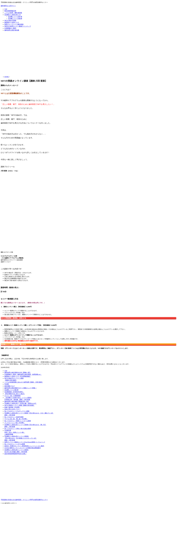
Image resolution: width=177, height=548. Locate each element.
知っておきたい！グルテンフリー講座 (16, 411)
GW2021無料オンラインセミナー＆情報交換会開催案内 (22, 448)
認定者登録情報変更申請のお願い (15, 453)
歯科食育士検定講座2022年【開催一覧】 (17, 372)
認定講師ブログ (9, 386)
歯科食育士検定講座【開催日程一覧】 (16, 401)
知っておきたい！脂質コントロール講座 (17, 421)
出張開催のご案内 (10, 28)
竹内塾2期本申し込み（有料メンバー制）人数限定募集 (14, 432)
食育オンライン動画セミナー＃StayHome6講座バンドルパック (24, 442)
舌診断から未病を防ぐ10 (12, 14)
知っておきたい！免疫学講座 (14, 417)
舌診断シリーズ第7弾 (15, 16)
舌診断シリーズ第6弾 (15, 18)
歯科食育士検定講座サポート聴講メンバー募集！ (20, 388)
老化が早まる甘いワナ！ (12, 409)
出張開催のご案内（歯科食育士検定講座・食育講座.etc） (23, 374)
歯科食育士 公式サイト (8, 6)
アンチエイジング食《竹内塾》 (14, 423)
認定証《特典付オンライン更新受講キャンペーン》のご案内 (24, 446)
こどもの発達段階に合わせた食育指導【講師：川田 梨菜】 (23, 382)
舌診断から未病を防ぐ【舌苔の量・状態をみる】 (20, 403)
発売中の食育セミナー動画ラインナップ (17, 26)
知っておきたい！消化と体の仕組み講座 (17, 428)
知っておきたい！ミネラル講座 (14, 444)
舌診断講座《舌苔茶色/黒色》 (14, 392)
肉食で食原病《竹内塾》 (12, 407)
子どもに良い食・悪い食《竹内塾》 (16, 419)
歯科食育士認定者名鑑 (11, 30)
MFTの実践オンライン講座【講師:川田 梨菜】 (19, 405)
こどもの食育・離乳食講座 (13, 13)
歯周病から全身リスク (11, 22)
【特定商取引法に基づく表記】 (14, 394)
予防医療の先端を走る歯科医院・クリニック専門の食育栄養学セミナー (24, 499)
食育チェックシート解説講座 (14, 24)
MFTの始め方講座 (10, 20)
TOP (5, 9)
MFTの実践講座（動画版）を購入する (13, 318)
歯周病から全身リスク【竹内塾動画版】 (17, 376)
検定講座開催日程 (10, 11)
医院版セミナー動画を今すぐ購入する (13, 344)
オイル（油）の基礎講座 (12, 395)
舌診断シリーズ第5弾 (11, 390)
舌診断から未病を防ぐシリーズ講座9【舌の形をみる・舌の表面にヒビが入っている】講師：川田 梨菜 (20, 438)
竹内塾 (6, 384)
